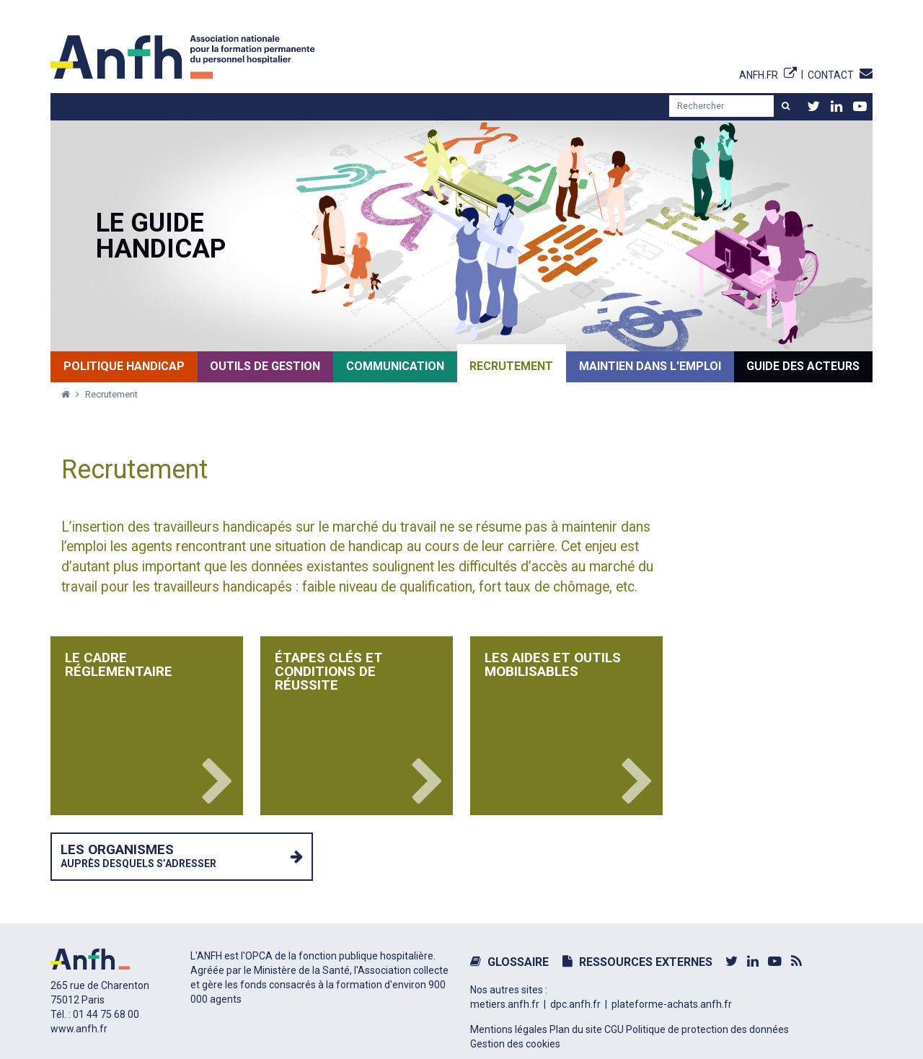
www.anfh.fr (78, 1028)
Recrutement (111, 394)
